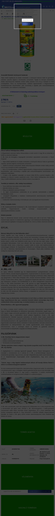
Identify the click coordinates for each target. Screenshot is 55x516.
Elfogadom (26, 23)
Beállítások (26, 20)
